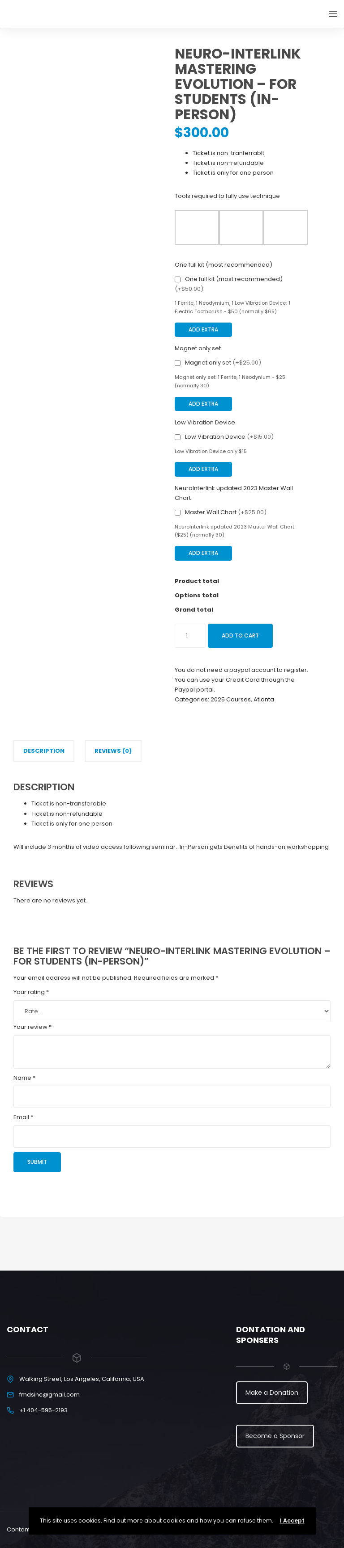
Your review (32, 1027)
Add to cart (240, 635)
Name (24, 1078)
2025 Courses (231, 699)
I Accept (292, 1520)
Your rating (31, 992)
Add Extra (203, 329)
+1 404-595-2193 (43, 1410)
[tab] (43, 751)
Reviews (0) (113, 751)
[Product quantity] (190, 636)
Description (43, 751)
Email (23, 1117)
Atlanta (264, 699)
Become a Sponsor (275, 1435)
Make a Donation (271, 1392)
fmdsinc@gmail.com (49, 1394)
